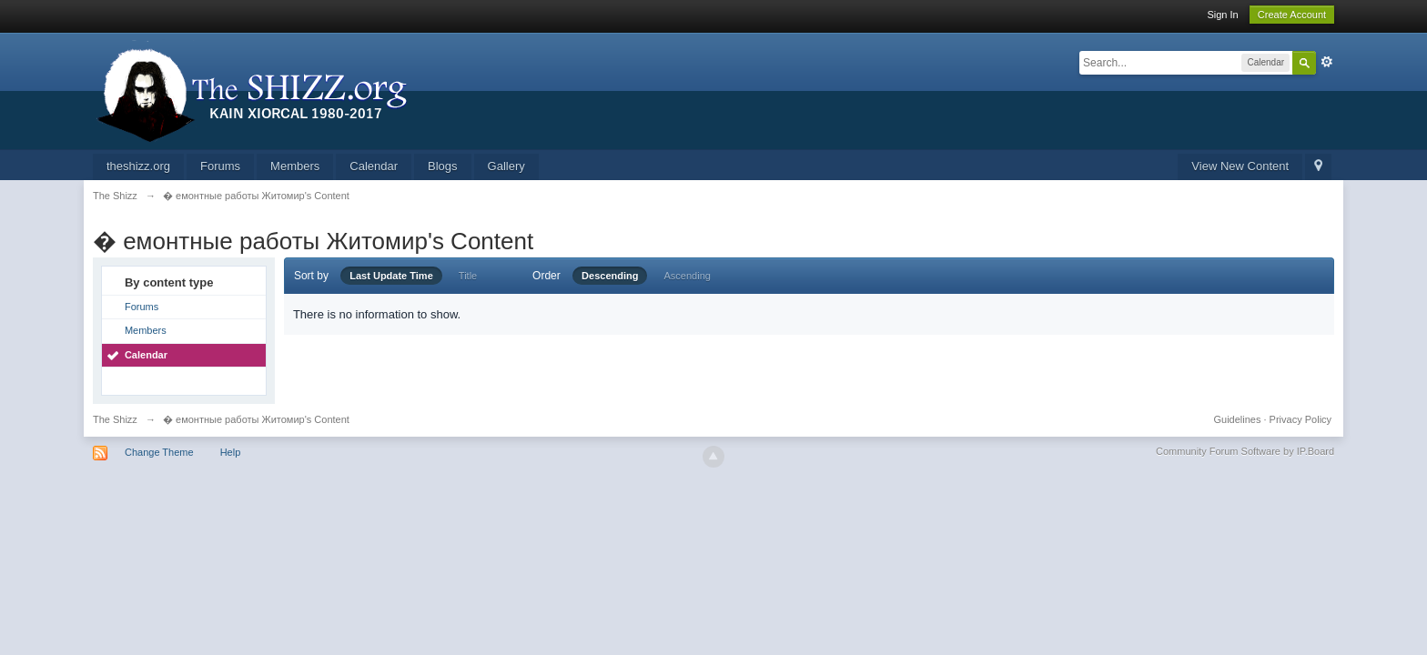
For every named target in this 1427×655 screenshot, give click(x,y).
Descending (610, 275)
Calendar (373, 166)
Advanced (1327, 62)
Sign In (1222, 14)
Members (294, 166)
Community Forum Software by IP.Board (1245, 451)
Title (468, 275)
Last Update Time (391, 275)
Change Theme (159, 452)
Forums (220, 166)
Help (230, 452)
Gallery (506, 166)
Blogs (443, 166)
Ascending (687, 275)
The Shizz (115, 419)
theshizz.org (138, 166)
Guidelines (1237, 419)
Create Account (1292, 14)
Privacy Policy (1300, 419)
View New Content (1240, 166)
